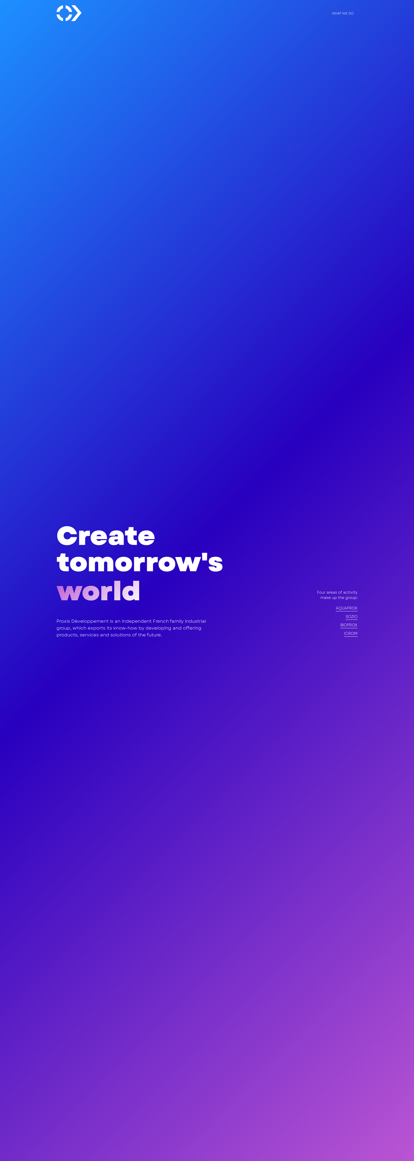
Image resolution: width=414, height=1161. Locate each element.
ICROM (350, 633)
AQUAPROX (346, 608)
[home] (69, 13)
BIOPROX (348, 625)
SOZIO (351, 616)
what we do (343, 13)
